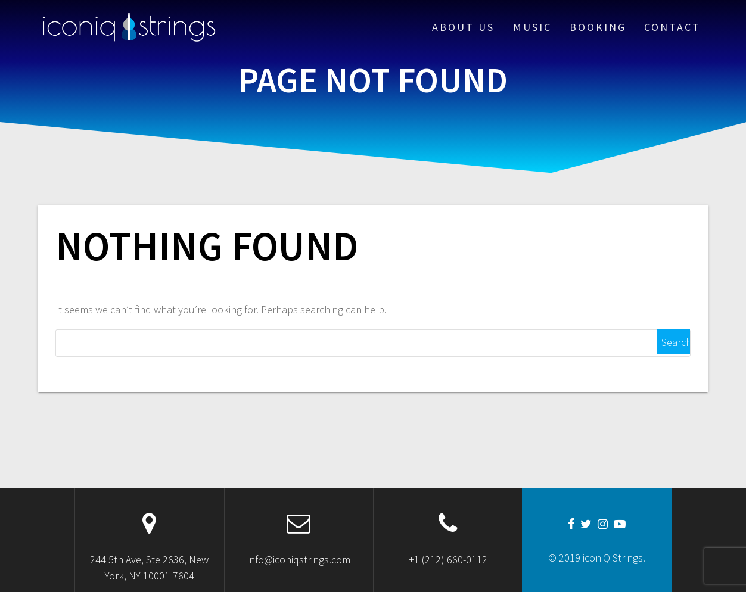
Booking (598, 27)
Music (532, 27)
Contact (672, 27)
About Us (463, 27)
